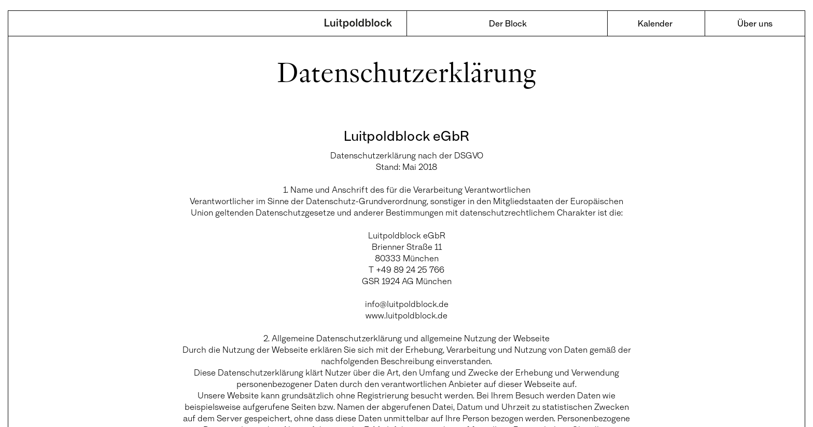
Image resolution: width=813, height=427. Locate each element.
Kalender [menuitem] (655, 23)
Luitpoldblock (358, 24)
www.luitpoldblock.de (406, 315)
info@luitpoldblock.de (406, 304)
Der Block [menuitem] (508, 23)
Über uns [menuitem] (755, 23)
